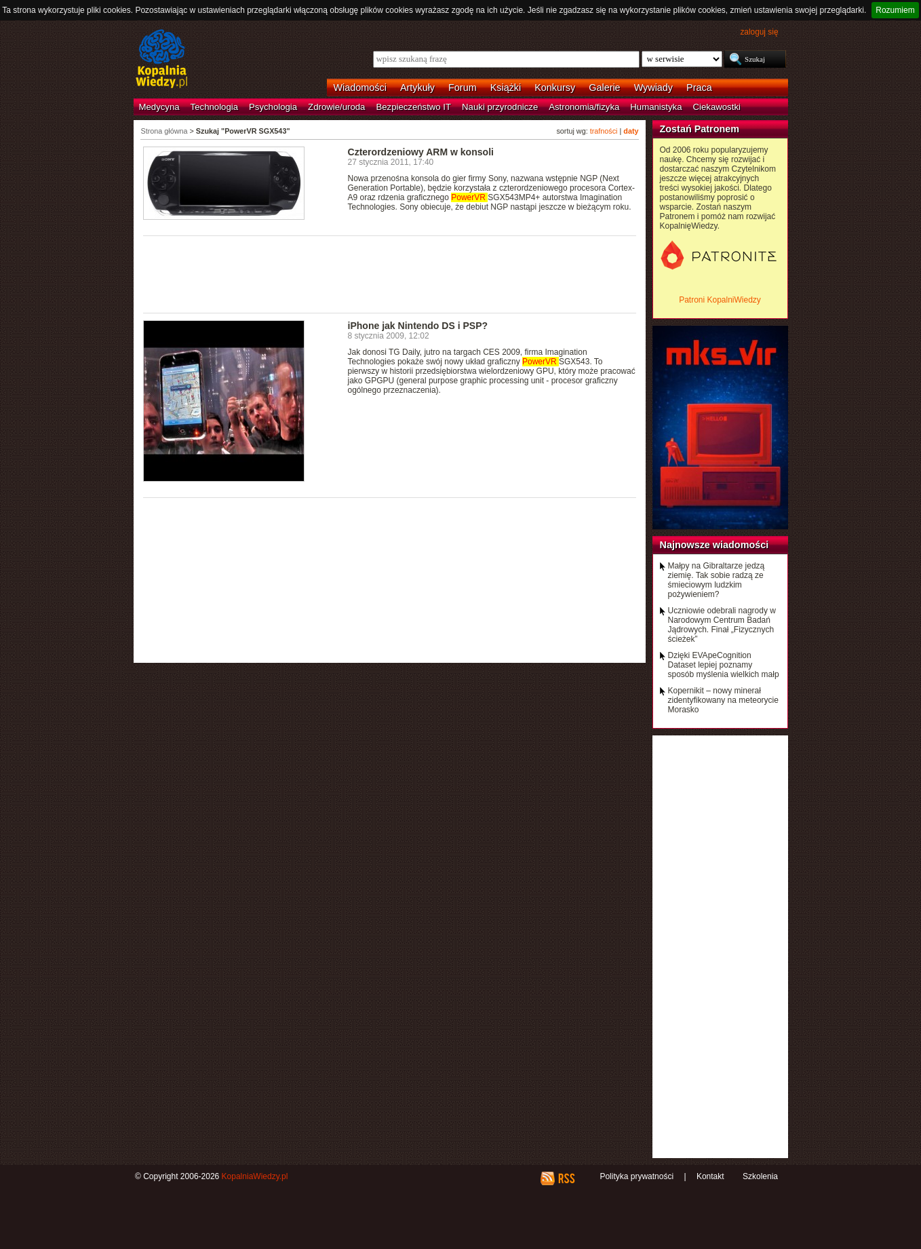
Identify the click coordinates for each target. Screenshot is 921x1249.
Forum (462, 87)
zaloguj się (759, 32)
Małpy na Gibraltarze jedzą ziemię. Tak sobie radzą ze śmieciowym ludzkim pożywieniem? (716, 580)
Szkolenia (760, 1176)
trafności (604, 131)
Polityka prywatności (636, 1176)
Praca (699, 87)
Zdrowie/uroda (336, 107)
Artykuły (417, 87)
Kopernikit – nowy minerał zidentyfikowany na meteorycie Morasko (723, 700)
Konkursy (554, 87)
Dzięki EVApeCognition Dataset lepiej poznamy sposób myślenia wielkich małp (723, 665)
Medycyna (159, 107)
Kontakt (710, 1176)
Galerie (604, 87)
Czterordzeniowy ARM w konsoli (421, 152)
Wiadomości (360, 87)
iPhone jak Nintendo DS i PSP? (418, 325)
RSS (566, 1178)
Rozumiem (895, 10)
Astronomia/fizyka (584, 107)
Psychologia (273, 107)
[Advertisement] (390, 273)
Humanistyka (656, 107)
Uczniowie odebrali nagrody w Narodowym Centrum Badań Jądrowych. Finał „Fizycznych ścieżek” (722, 625)
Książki (506, 87)
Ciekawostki (717, 107)
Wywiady (653, 87)
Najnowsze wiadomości (714, 544)
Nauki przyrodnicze (500, 107)
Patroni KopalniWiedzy (720, 300)
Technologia (214, 107)
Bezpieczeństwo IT (413, 107)
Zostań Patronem (700, 128)
